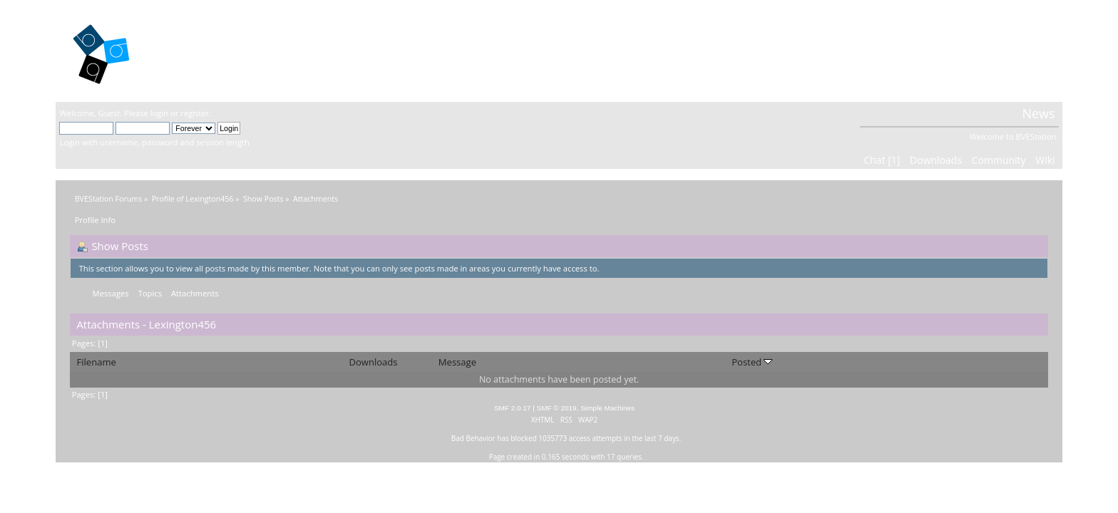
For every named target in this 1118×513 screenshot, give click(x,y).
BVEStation (212, 50)
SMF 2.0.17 (512, 408)
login (159, 113)
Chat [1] (881, 160)
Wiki (1045, 160)
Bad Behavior (473, 438)
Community (999, 160)
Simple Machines (607, 408)
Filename (96, 362)
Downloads (936, 160)
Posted (752, 362)
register (194, 113)
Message (457, 362)
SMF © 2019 (557, 408)
